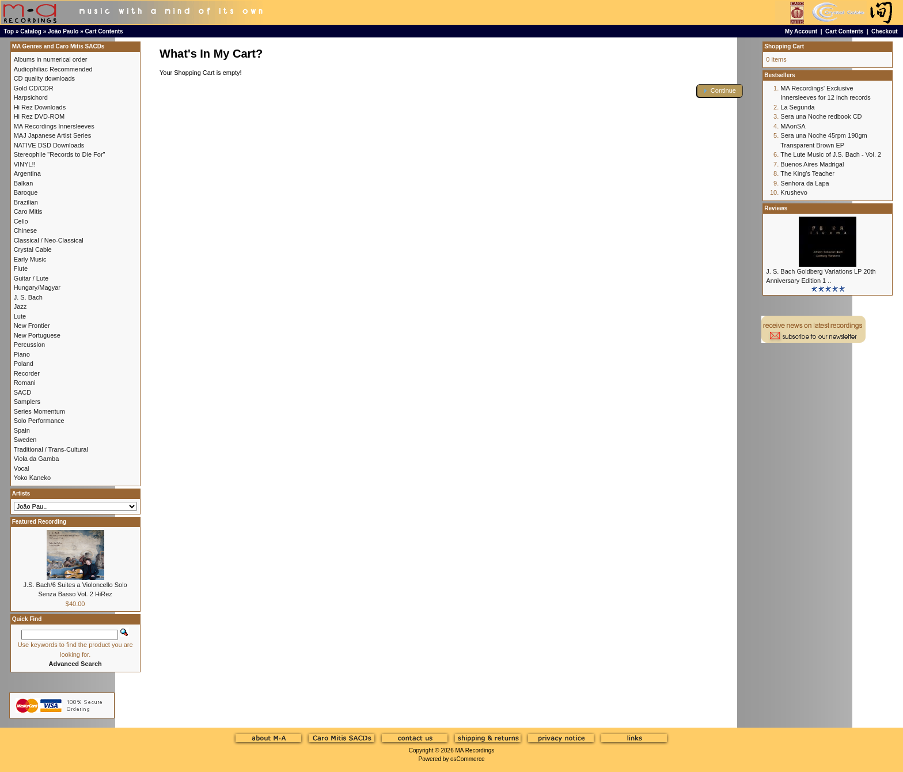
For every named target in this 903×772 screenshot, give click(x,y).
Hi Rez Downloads (40, 107)
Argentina (27, 173)
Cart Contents (104, 31)
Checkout (884, 31)
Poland (23, 363)
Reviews (775, 208)
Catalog (30, 31)
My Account (801, 31)
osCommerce (467, 759)
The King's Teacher (807, 173)
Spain (22, 430)
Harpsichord (31, 97)
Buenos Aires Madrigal (812, 164)
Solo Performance (39, 420)
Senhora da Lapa (804, 183)
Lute (20, 316)
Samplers (27, 401)
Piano (22, 354)
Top (9, 31)
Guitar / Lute (31, 278)
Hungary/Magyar (37, 287)
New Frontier (32, 325)
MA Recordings (474, 750)
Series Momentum (39, 411)
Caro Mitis (28, 211)
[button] (720, 90)
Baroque (26, 192)
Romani (25, 382)
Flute (21, 268)
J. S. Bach (28, 297)
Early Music (30, 259)
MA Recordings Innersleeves (54, 126)
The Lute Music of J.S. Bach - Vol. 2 (830, 154)
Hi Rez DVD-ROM (39, 116)
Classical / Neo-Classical (49, 240)
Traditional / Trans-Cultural (51, 449)
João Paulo (63, 31)
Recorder (27, 373)
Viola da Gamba (36, 458)
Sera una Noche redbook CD (821, 116)
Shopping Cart (784, 46)
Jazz (20, 306)
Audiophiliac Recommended (53, 69)
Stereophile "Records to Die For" (59, 154)
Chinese (25, 230)
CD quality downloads (44, 78)
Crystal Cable (33, 249)
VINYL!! (25, 164)
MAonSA (792, 126)
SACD (23, 392)
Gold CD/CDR (34, 88)
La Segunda (797, 107)
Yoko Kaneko (32, 477)
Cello (21, 221)
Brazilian (26, 202)
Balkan (23, 183)
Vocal (21, 468)
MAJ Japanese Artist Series (53, 135)
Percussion (29, 344)
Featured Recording (39, 522)
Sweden (25, 439)
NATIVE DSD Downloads (49, 145)
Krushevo (793, 192)
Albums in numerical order (51, 59)
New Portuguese (37, 335)
